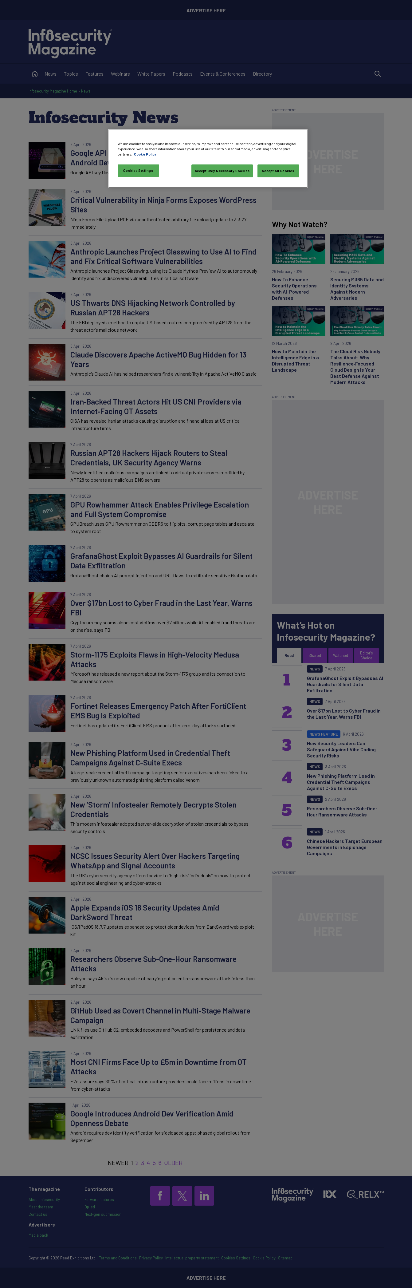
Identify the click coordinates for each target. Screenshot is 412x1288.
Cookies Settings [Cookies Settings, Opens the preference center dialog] (138, 170)
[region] (208, 158)
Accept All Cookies (278, 171)
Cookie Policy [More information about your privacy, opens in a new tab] (145, 154)
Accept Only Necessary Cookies (222, 171)
